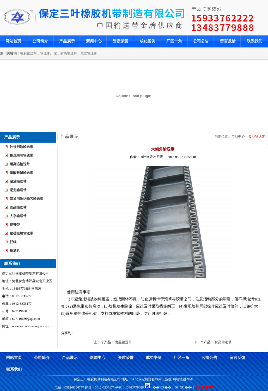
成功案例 (147, 41)
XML (190, 379)
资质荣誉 (120, 41)
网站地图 (179, 379)
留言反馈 (228, 41)
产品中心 (238, 136)
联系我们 (254, 41)
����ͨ (205, 387)
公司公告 (201, 41)
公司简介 (40, 41)
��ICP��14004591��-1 (173, 387)
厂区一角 (174, 41)
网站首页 (13, 41)
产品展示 (67, 41)
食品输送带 (256, 136)
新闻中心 (94, 41)
